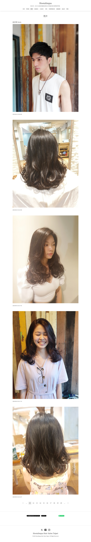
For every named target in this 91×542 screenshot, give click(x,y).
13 (37, 503)
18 (54, 503)
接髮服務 (58, 9)
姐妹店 (63, 9)
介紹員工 (42, 9)
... (26, 503)
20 (61, 503)
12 (33, 503)
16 (47, 503)
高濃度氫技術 (52, 9)
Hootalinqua (45, 3)
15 (44, 503)
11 (30, 503)
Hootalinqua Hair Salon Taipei (45, 533)
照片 (32, 9)
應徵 (67, 9)
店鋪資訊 (36, 9)
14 (40, 503)
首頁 (24, 9)
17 (50, 503)
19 (57, 503)
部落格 (27, 9)
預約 (46, 9)
